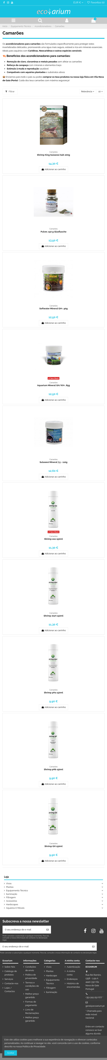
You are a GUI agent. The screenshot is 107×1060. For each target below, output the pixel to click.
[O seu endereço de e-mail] (23, 930)
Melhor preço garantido (32, 996)
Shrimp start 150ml (53, 616)
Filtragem (11, 897)
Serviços (9, 979)
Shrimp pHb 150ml (53, 769)
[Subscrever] (47, 930)
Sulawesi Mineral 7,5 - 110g (53, 462)
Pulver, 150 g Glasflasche (53, 231)
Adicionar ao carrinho (53, 169)
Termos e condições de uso (32, 986)
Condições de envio (30, 969)
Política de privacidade (31, 976)
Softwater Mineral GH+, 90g (53, 308)
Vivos (8, 883)
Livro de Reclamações (32, 1011)
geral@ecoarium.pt (95, 1006)
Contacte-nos (11, 983)
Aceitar (10, 1053)
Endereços (72, 979)
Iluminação (11, 894)
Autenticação (73, 967)
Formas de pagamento (31, 1003)
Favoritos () (95, 2)
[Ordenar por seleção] (87, 91)
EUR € (78, 2)
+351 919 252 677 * (94, 997)
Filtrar (9, 91)
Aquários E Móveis (15, 908)
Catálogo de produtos (11, 973)
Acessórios (11, 901)
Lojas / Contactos (10, 990)
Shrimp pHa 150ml (53, 692)
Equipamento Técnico (17, 890)
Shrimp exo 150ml (53, 539)
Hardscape (51, 975)
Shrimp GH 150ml (53, 846)
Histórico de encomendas (73, 985)
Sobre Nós (10, 967)
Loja (6, 877)
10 (100, 91)
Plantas (9, 887)
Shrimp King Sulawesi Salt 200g (53, 155)
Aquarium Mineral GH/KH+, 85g (53, 385)
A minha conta (71, 973)
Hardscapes (12, 904)
